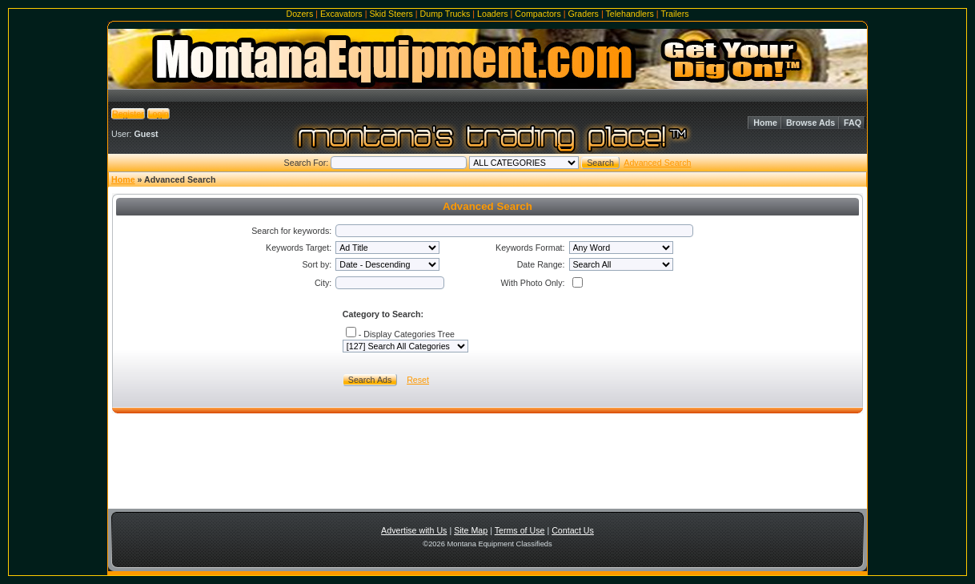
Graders (583, 13)
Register (128, 114)
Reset (418, 380)
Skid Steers (391, 13)
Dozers (299, 13)
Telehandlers (629, 13)
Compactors (537, 13)
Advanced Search (657, 162)
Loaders (492, 13)
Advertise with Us (414, 530)
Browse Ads (810, 122)
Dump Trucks (445, 13)
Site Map (471, 530)
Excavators (341, 13)
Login (158, 114)
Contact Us (573, 530)
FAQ (852, 122)
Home (765, 122)
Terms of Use (520, 530)
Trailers (674, 13)
